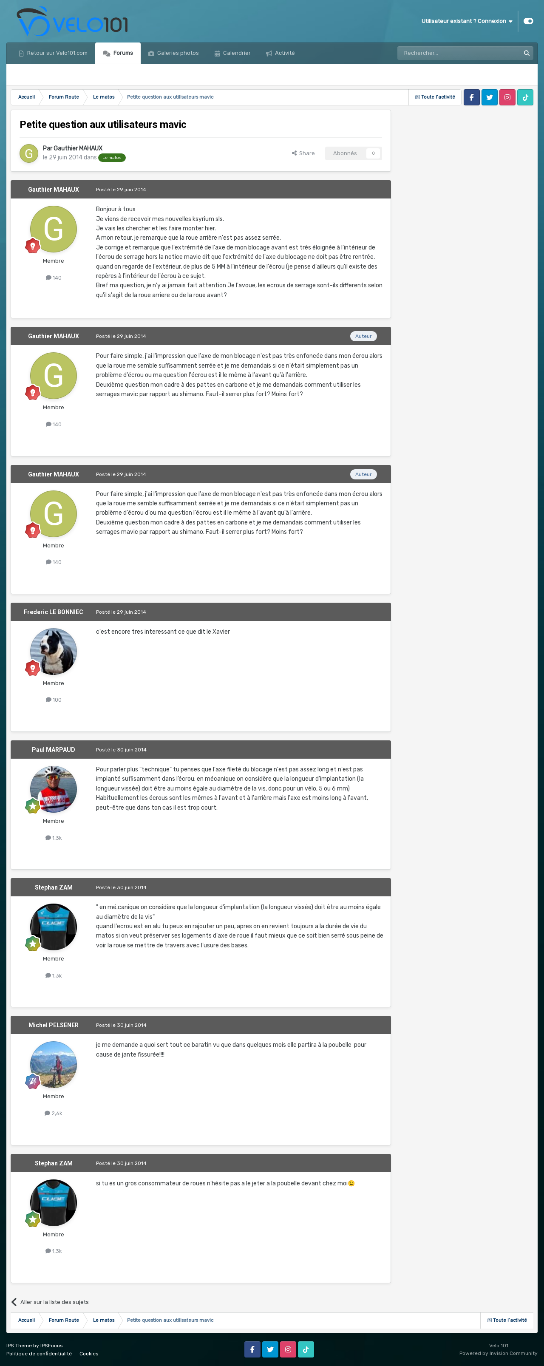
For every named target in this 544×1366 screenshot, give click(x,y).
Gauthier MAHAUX (78, 148)
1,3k (53, 838)
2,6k (53, 1113)
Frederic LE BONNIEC (53, 612)
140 (54, 278)
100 (54, 700)
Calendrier (236, 53)
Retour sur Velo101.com (57, 53)
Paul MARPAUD (53, 749)
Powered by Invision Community (498, 1353)
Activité (284, 53)
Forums (122, 53)
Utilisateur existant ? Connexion (467, 21)
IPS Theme (19, 1346)
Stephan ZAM (54, 887)
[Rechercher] (440, 53)
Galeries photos (177, 53)
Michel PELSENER (53, 1025)
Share (303, 153)
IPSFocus (51, 1346)
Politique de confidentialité (39, 1354)
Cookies (89, 1354)
